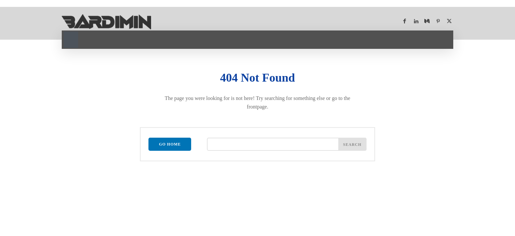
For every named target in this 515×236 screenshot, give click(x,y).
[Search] (352, 144)
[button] (71, 38)
